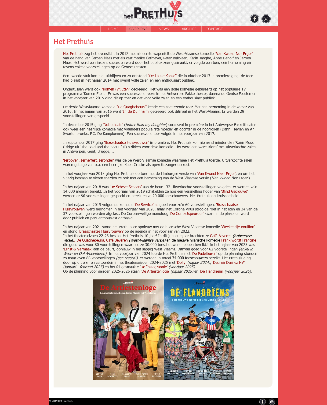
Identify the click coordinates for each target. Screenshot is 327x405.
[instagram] (266, 18)
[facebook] (254, 18)
